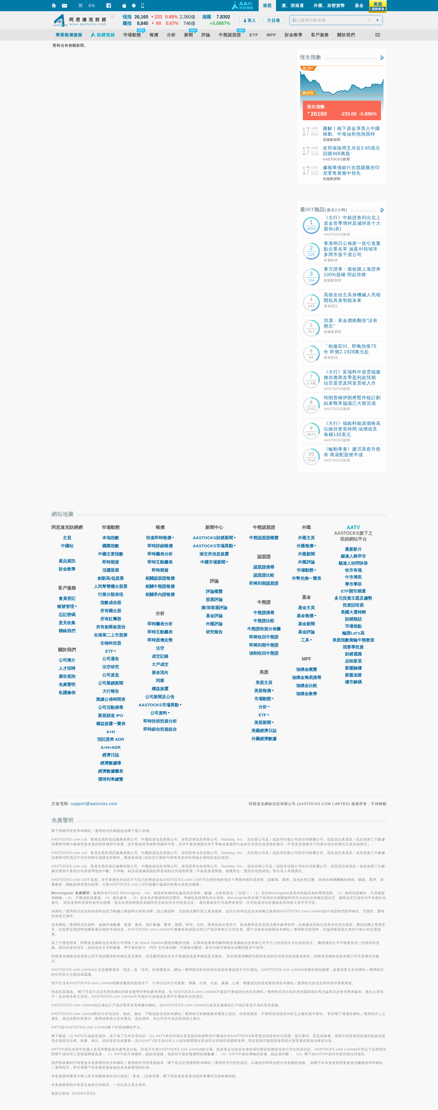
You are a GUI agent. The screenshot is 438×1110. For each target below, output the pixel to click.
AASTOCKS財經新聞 (214, 537)
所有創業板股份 (110, 626)
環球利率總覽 (110, 779)
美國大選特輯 (353, 612)
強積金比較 (306, 685)
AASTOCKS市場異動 (160, 704)
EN (92, 5)
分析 (264, 706)
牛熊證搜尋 (263, 612)
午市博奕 (353, 577)
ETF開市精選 (353, 591)
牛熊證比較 (263, 620)
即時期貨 (110, 562)
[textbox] (336, 20)
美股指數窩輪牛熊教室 (353, 640)
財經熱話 (353, 619)
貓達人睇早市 (353, 556)
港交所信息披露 (214, 554)
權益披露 (160, 688)
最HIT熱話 (323, 209)
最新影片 (353, 549)
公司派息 (110, 675)
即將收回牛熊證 (263, 637)
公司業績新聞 (110, 683)
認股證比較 (263, 575)
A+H (110, 731)
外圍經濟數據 (264, 738)
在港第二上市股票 (110, 635)
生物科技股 (110, 643)
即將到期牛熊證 (263, 645)
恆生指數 (310, 57)
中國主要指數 (110, 554)
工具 (306, 640)
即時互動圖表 (160, 562)
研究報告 (214, 631)
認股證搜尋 (263, 567)
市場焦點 (353, 626)
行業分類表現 (110, 594)
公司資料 (160, 713)
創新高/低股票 (110, 578)
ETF (110, 651)
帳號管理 (67, 606)
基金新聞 (306, 623)
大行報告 (110, 691)
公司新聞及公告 (160, 696)
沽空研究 (110, 666)
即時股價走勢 (160, 640)
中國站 (67, 545)
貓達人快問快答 (353, 563)
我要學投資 (353, 647)
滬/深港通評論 (214, 607)
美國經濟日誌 (264, 730)
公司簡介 (67, 660)
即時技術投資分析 (160, 721)
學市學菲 (353, 584)
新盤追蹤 (353, 675)
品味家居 (353, 661)
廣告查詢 (67, 676)
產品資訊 (67, 560)
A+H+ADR (111, 747)
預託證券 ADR (110, 739)
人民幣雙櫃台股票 (110, 586)
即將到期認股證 (263, 583)
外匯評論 (214, 623)
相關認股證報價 (160, 578)
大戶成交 (160, 664)
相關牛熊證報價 (160, 586)
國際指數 (110, 545)
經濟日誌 (110, 754)
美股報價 (264, 690)
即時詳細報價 (160, 545)
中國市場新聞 (214, 562)
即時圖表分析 (160, 554)
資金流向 (160, 672)
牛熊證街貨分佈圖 (264, 628)
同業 (160, 680)
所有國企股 (110, 610)
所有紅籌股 (110, 618)
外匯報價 (306, 545)
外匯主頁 (306, 537)
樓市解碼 (353, 682)
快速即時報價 (160, 537)
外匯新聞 (306, 554)
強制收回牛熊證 (263, 653)
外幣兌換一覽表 (306, 578)
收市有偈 (353, 570)
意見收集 (67, 622)
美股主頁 (264, 682)
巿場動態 (306, 570)
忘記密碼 (67, 614)
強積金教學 (306, 693)
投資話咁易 (353, 605)
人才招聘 (67, 668)
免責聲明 (67, 684)
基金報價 (306, 615)
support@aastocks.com (94, 803)
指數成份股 (110, 602)
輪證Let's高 (353, 633)
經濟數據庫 (110, 763)
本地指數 (110, 537)
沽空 (160, 648)
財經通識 (353, 654)
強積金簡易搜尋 (306, 677)
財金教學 (67, 569)
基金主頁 (306, 607)
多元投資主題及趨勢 (353, 598)
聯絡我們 (67, 630)
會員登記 (67, 598)
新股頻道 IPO (110, 715)
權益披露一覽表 (110, 723)
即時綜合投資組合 (160, 729)
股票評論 (214, 599)
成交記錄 (160, 656)
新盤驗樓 (353, 668)
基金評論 (214, 615)
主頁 (67, 537)
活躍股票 (110, 570)
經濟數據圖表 (110, 771)
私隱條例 (67, 692)
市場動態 (264, 698)
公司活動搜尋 (110, 707)
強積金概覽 (306, 669)
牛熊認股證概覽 (263, 537)
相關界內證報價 (160, 594)
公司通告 (110, 658)
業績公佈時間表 (110, 699)
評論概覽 (214, 591)
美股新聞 (264, 722)
